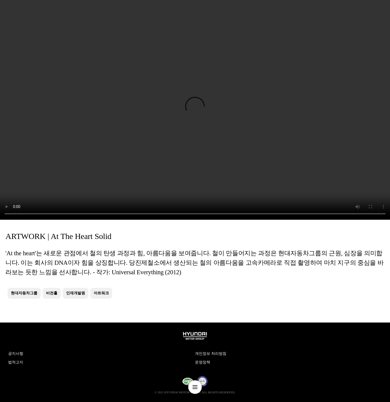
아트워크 (101, 293)
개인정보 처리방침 (210, 354)
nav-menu (195, 387)
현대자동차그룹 (24, 293)
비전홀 (51, 293)
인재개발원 (75, 293)
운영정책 (202, 362)
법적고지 (15, 362)
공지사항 (15, 354)
